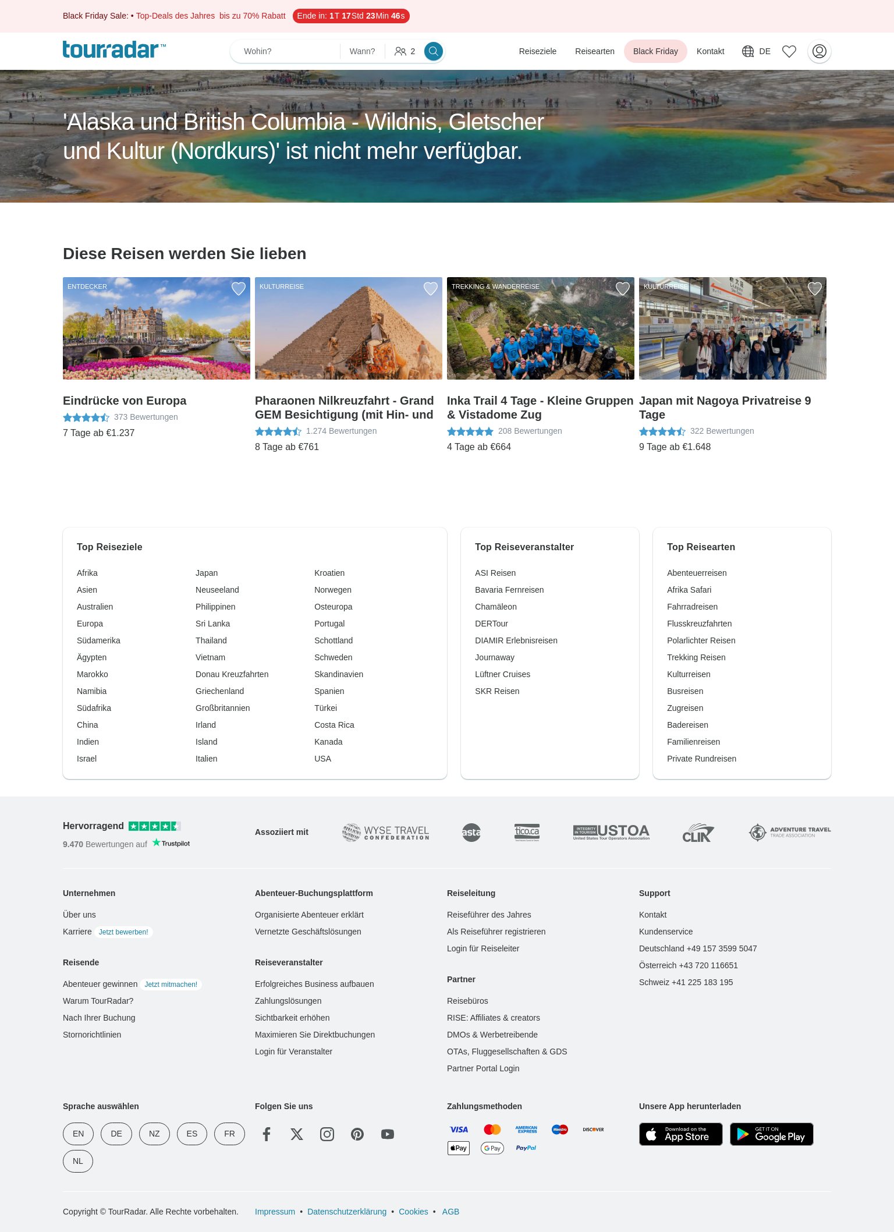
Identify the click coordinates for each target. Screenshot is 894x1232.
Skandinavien (338, 674)
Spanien (329, 691)
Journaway (495, 657)
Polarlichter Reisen (701, 640)
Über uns (79, 914)
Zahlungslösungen (288, 1001)
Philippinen (216, 606)
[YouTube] (387, 1134)
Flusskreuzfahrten (699, 623)
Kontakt (710, 51)
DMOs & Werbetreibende (492, 1034)
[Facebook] (266, 1134)
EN (78, 1133)
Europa (90, 623)
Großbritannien (223, 708)
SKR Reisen (497, 691)
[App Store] (681, 1134)
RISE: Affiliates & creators (493, 1017)
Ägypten (92, 657)
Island (206, 741)
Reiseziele (538, 51)
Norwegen (333, 589)
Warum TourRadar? (98, 1001)
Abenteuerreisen (697, 573)
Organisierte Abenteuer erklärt (309, 914)
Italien (206, 758)
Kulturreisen (689, 674)
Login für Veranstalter (293, 1051)
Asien (87, 589)
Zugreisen (685, 708)
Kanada (328, 741)
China (87, 725)
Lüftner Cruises (502, 674)
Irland (206, 725)
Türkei (325, 708)
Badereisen (687, 725)
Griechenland (220, 691)
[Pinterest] (357, 1134)
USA (322, 758)
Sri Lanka (213, 623)
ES (192, 1133)
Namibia (92, 691)
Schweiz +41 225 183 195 (686, 982)
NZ (154, 1133)
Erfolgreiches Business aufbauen (314, 984)
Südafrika (94, 708)
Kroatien (329, 573)
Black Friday (655, 51)
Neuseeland (217, 589)
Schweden (333, 657)
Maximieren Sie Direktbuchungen (315, 1034)
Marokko (92, 674)
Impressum (275, 1211)
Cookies (413, 1211)
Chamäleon (496, 606)
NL (78, 1161)
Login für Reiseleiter (483, 948)
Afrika (87, 573)
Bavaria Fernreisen (509, 589)
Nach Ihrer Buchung (99, 1017)
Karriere (108, 931)
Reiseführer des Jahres (489, 914)
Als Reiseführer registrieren (496, 931)
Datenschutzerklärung (346, 1211)
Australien (95, 606)
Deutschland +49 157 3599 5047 (698, 948)
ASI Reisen (495, 573)
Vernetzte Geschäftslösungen (308, 931)
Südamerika (98, 640)
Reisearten (595, 51)
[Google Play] (772, 1134)
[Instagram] (327, 1134)
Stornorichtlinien (92, 1034)
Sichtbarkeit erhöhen (292, 1017)
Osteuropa (333, 606)
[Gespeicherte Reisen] (789, 51)
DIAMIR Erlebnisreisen (516, 640)
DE (116, 1133)
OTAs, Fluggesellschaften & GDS (507, 1051)
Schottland (333, 640)
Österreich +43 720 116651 (688, 965)
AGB (450, 1211)
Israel (87, 758)
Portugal (329, 623)
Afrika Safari (689, 589)
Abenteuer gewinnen (132, 984)
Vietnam (210, 657)
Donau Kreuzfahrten (232, 674)
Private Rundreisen (701, 758)
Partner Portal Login (483, 1068)
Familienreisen (693, 741)
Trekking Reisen (696, 657)
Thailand (211, 640)
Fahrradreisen (692, 606)
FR (229, 1133)
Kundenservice (666, 931)
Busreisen (685, 691)
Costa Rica (334, 725)
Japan (207, 573)
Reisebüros (467, 1001)
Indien (88, 741)
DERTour (491, 623)
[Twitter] (296, 1134)
